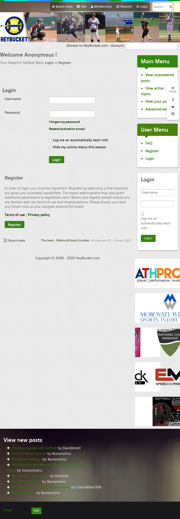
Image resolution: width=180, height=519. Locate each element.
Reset (8, 510)
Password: (12, 112)
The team (47, 240)
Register (65, 63)
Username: (13, 99)
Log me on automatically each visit (78, 140)
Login (49, 63)
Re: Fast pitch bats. (26, 482)
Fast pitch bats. (23, 493)
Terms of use (15, 215)
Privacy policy (39, 215)
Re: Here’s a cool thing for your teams (41, 487)
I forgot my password (64, 122)
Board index (16, 240)
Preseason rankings (27, 459)
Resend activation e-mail (67, 129)
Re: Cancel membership (30, 476)
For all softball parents (29, 454)
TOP (36, 510)
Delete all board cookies (72, 240)
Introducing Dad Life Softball (34, 448)
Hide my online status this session (77, 147)
